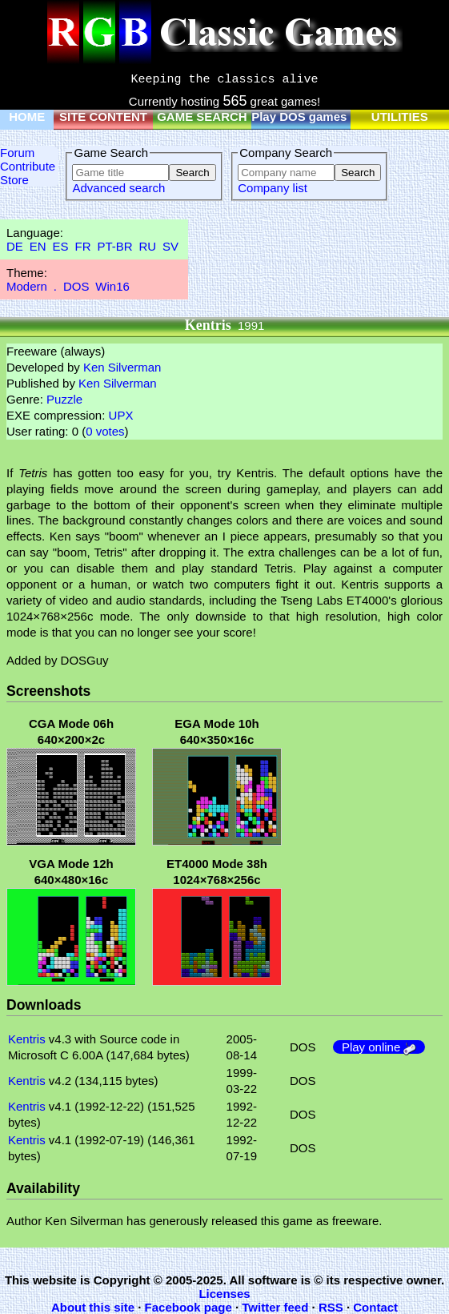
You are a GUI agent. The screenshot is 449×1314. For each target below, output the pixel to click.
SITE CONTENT (103, 116)
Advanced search (118, 188)
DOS (76, 286)
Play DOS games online (318, 116)
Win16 (112, 286)
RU (148, 246)
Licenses (224, 1293)
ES (61, 246)
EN (38, 246)
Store (14, 180)
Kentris (27, 1039)
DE (14, 246)
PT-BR (114, 246)
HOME (27, 116)
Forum (17, 152)
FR (82, 246)
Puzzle (64, 399)
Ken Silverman (122, 367)
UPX (121, 415)
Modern (26, 286)
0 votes (105, 431)
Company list (272, 188)
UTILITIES (399, 116)
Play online (379, 1047)
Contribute (27, 166)
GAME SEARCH (202, 116)
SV (170, 246)
